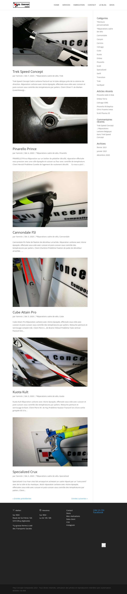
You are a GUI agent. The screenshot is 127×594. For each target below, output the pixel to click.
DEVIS (112, 5)
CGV (68, 522)
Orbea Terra (102, 99)
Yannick (19, 76)
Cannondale (64, 236)
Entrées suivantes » (79, 498)
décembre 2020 (103, 155)
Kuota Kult (20, 392)
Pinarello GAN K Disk (105, 95)
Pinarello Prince (25, 149)
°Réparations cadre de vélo (47, 76)
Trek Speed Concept (28, 71)
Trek (61, 76)
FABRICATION (79, 5)
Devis (68, 513)
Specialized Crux (25, 472)
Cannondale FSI (24, 232)
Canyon (100, 39)
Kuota (61, 396)
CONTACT (92, 5)
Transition (101, 77)
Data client (70, 519)
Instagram (70, 525)
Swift (99, 73)
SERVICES (66, 5)
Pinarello (63, 153)
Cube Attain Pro (24, 312)
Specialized (64, 476)
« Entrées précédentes (22, 498)
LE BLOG (102, 5)
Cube (61, 316)
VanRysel (100, 85)
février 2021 (102, 147)
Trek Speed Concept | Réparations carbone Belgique (105, 128)
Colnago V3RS (102, 102)
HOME (56, 5)
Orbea (99, 58)
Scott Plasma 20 (103, 113)
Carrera (100, 43)
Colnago (100, 47)
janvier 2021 (102, 151)
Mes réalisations (73, 516)
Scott (99, 66)
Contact (69, 510)
